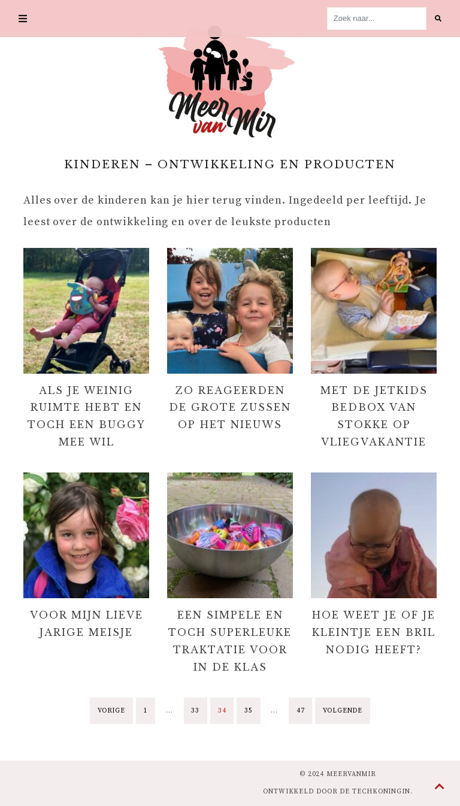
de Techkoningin (375, 791)
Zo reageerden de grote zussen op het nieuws (230, 407)
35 (248, 711)
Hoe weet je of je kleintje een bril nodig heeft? (373, 632)
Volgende (342, 711)
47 (300, 711)
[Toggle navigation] (22, 18)
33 (195, 711)
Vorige (111, 711)
